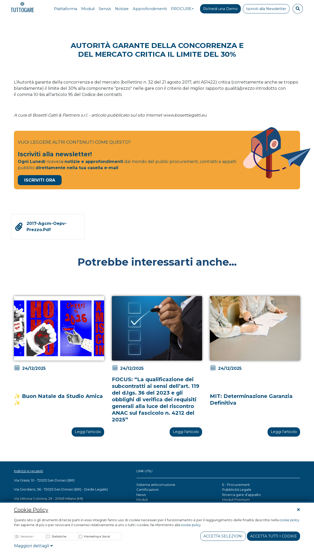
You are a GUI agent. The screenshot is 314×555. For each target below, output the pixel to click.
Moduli (142, 499)
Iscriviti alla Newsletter (266, 8)
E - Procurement (236, 485)
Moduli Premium (236, 499)
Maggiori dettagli (33, 545)
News (141, 495)
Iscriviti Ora (39, 180)
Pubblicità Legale (236, 489)
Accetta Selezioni (223, 536)
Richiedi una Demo (220, 8)
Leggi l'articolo (88, 431)
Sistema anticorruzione (155, 485)
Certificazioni (147, 489)
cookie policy (289, 520)
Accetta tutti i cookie (273, 536)
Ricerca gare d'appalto (241, 495)
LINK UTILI (144, 471)
